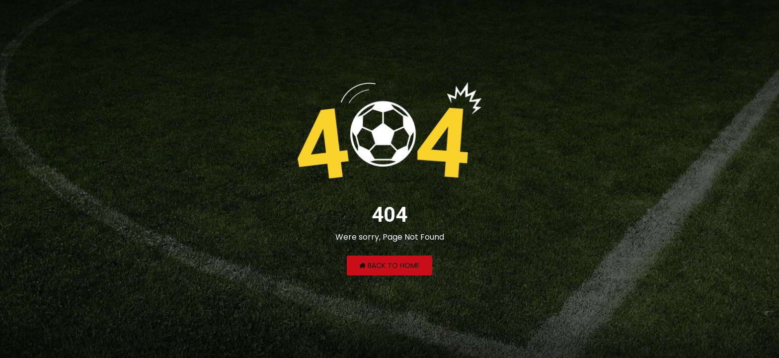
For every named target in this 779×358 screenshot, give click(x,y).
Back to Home (389, 265)
